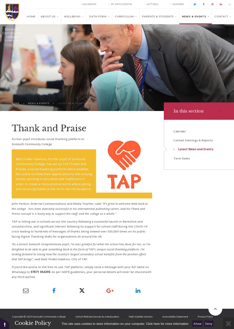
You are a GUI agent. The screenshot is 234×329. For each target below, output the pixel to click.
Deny (208, 324)
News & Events (38, 103)
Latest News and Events (76, 103)
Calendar (179, 131)
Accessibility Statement (175, 316)
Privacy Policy (205, 316)
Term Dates (181, 158)
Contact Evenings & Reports (193, 140)
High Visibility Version (141, 316)
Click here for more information (167, 324)
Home (16, 103)
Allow (197, 324)
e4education (112, 316)
